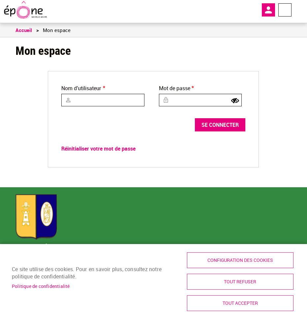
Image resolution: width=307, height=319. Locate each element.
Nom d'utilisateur (81, 88)
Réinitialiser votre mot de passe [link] (98, 148)
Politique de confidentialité (41, 286)
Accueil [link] (23, 30)
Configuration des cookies (240, 260)
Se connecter (220, 124)
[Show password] (235, 100)
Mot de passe (174, 88)
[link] (25, 10)
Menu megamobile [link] (285, 10)
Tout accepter (240, 303)
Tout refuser (240, 282)
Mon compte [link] (268, 10)
